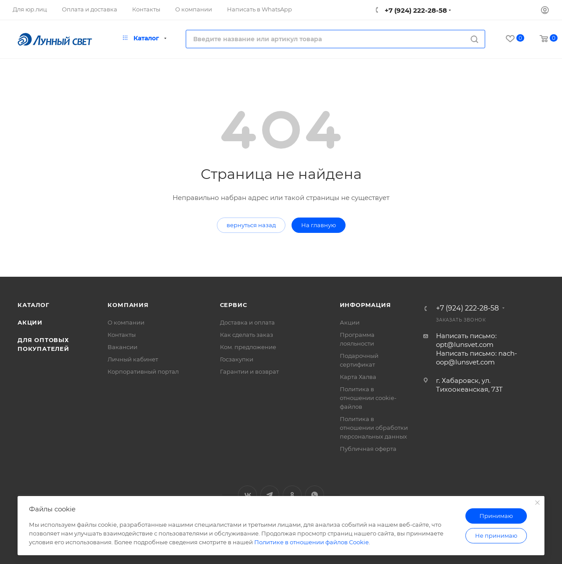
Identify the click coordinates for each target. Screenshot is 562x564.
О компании (126, 322)
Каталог (34, 304)
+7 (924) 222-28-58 (415, 10)
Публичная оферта (368, 448)
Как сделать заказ (246, 334)
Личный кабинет (133, 359)
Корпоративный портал (143, 371)
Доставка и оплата (247, 322)
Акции (30, 322)
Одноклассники (292, 494)
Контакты (122, 334)
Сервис (233, 304)
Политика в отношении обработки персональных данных (374, 427)
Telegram (269, 494)
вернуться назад (251, 224)
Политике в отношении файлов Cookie (311, 542)
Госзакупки (236, 359)
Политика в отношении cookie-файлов (368, 398)
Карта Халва (358, 376)
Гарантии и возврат (249, 371)
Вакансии (122, 346)
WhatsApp (314, 494)
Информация (365, 304)
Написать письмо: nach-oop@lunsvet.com (476, 357)
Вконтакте (247, 494)
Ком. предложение (248, 346)
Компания (128, 304)
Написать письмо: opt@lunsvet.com (466, 340)
